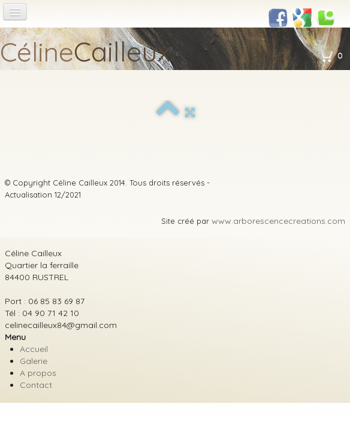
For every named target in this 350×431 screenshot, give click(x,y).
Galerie (33, 361)
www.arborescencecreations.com (278, 221)
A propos (38, 373)
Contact (36, 385)
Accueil (34, 349)
